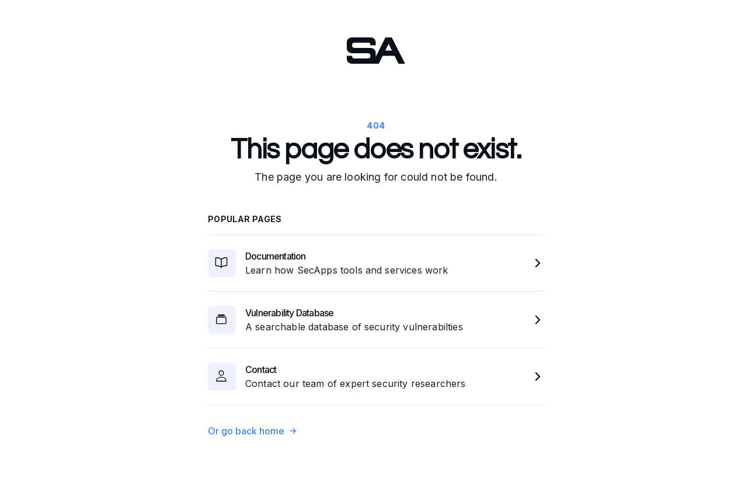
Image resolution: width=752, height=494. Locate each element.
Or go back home (252, 431)
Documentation (275, 256)
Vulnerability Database (289, 313)
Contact (260, 369)
